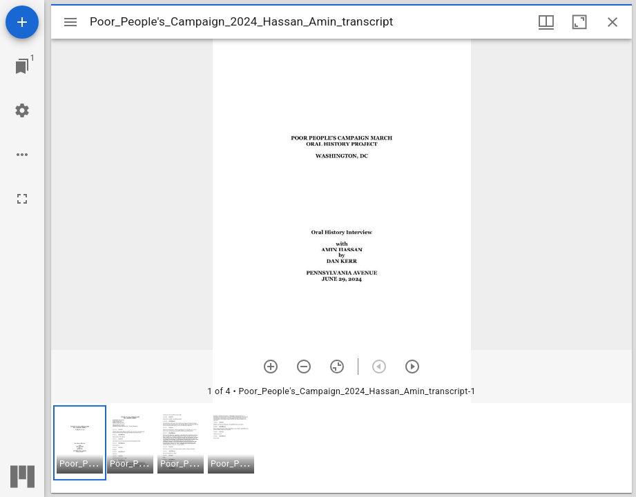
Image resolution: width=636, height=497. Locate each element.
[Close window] (612, 22)
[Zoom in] (270, 366)
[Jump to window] (22, 66)
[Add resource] (22, 22)
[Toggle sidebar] (70, 22)
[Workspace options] (22, 154)
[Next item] (412, 366)
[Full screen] (22, 198)
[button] (80, 443)
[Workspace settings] (22, 110)
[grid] (341, 448)
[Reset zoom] (337, 366)
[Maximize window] (579, 22)
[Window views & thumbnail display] (546, 22)
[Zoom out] (303, 366)
